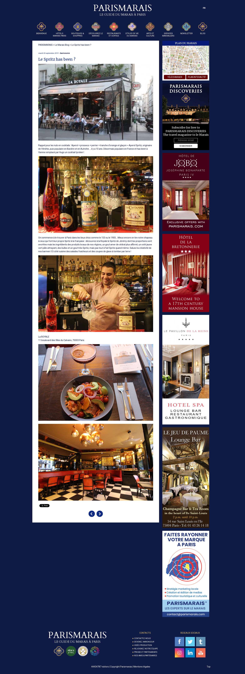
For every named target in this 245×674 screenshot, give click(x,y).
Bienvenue (41, 28)
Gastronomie (65, 53)
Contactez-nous (142, 638)
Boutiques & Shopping (77, 29)
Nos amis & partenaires (145, 655)
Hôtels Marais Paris (59, 29)
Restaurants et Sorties (114, 29)
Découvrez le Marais (96, 29)
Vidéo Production (143, 645)
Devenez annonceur (144, 642)
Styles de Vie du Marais (132, 29)
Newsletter (186, 28)
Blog (202, 28)
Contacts (145, 633)
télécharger (174, 77)
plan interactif (197, 77)
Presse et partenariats (145, 652)
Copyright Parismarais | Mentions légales (130, 666)
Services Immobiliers (168, 29)
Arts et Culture (150, 29)
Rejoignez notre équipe (146, 649)
